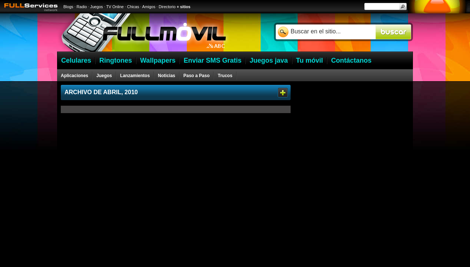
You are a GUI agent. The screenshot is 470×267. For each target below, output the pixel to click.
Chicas (133, 6)
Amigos (149, 6)
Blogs (68, 6)
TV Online (114, 6)
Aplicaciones (74, 75)
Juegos (96, 6)
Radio (82, 6)
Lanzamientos (135, 75)
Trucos (225, 75)
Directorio (167, 6)
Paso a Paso (196, 75)
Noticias (166, 75)
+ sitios (184, 6)
